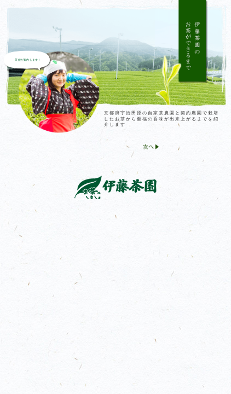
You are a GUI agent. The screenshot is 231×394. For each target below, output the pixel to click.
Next (150, 150)
